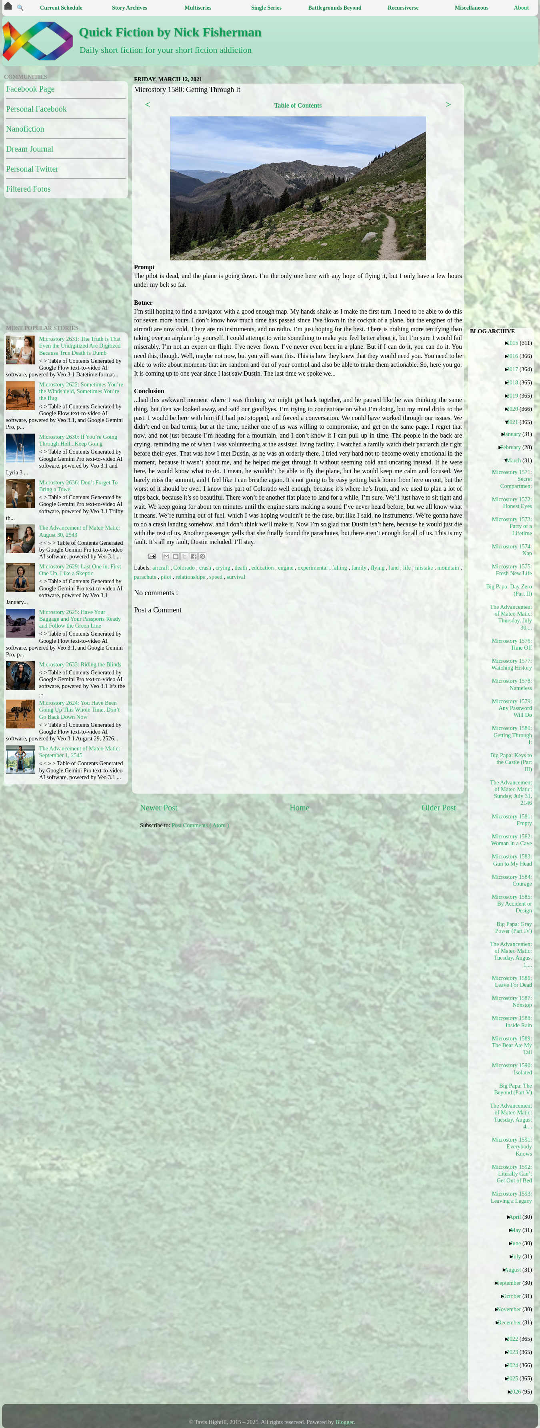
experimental (313, 567)
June (518, 1243)
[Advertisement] (327, 897)
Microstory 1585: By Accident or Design (512, 904)
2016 (515, 356)
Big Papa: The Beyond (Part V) (513, 1089)
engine (286, 567)
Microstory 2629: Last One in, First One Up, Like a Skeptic (80, 569)
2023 (515, 1352)
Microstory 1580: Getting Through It (512, 735)
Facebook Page (30, 88)
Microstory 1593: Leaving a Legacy (511, 1197)
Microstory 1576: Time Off (512, 644)
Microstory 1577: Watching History (511, 664)
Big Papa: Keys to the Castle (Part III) (511, 762)
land (394, 567)
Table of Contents (298, 105)
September (511, 1283)
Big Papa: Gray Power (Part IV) (513, 927)
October (514, 1296)
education (263, 567)
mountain (448, 567)
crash (206, 567)
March (516, 460)
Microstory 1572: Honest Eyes (512, 502)
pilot (167, 577)
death (241, 567)
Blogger (345, 1422)
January (515, 434)
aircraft (161, 567)
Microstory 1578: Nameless (512, 684)
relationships (191, 577)
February (513, 447)
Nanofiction (25, 128)
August (515, 1269)
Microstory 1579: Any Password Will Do (512, 708)
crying (224, 567)
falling (340, 567)
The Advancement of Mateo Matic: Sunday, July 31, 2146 (511, 792)
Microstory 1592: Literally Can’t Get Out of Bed (512, 1174)
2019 (515, 395)
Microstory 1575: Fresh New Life (512, 569)
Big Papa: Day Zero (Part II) (511, 589)
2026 (518, 1391)
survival (236, 577)
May (518, 1230)
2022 (515, 1339)
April (518, 1217)
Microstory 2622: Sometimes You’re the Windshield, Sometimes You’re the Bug (81, 391)
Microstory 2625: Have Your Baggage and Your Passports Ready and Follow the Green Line (80, 619)
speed (216, 577)
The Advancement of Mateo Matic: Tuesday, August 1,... (511, 954)
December (512, 1322)
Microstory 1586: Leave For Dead (512, 981)
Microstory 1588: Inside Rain (512, 1021)
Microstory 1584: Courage (512, 880)
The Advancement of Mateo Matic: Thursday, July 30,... (511, 617)
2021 (515, 422)
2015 (515, 343)
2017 (515, 369)
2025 (515, 1378)
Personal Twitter (32, 168)
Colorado (184, 567)
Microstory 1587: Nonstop (512, 1001)
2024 (515, 1365)
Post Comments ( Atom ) (200, 825)
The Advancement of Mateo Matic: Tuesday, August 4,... (511, 1116)
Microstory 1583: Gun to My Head (512, 859)
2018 (515, 382)
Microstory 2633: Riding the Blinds (80, 664)
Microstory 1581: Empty (512, 819)
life (407, 567)
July (519, 1256)
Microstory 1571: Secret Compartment (512, 479)
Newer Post (159, 807)
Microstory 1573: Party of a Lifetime (512, 526)
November (512, 1309)
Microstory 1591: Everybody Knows (512, 1146)
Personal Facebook (36, 108)
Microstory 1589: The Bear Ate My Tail (512, 1045)
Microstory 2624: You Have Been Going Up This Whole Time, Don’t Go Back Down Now (79, 710)
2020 (515, 409)
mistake (424, 567)
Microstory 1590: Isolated (512, 1068)
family (360, 567)
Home (299, 807)
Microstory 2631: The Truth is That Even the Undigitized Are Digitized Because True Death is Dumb (80, 346)
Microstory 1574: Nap (512, 549)
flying (378, 567)
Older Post (439, 807)
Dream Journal (29, 148)
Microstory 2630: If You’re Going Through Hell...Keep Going (78, 440)
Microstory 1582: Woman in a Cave (511, 839)
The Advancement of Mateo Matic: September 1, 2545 (79, 751)
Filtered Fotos (28, 188)
